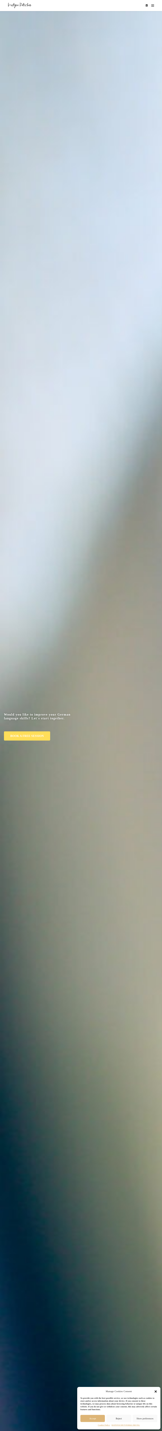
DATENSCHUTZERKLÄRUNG (126, 1425)
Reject (119, 1418)
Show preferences (145, 1418)
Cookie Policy (104, 1425)
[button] (155, 1391)
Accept (92, 1418)
